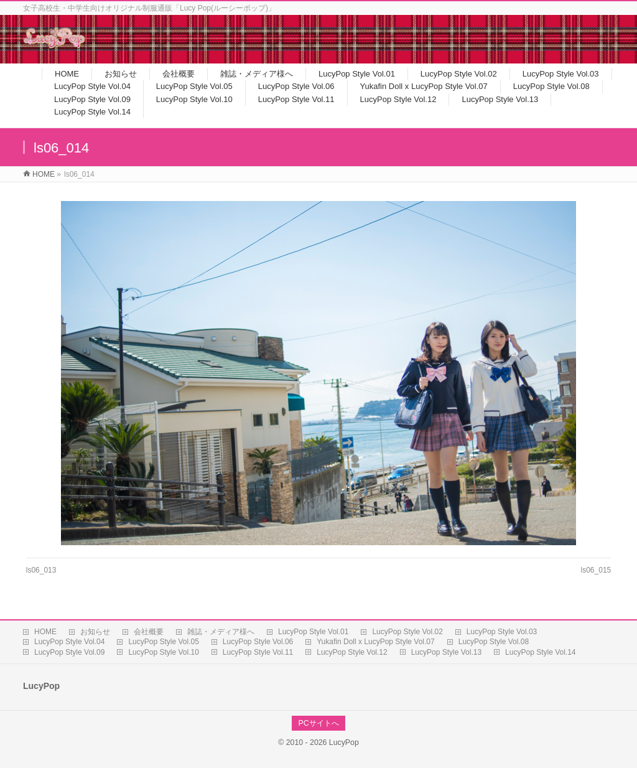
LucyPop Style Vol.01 (313, 631)
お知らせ (95, 631)
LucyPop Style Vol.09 (69, 652)
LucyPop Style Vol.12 (352, 652)
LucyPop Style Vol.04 (69, 641)
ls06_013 (41, 570)
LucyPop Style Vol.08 (493, 641)
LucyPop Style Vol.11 (258, 652)
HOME (45, 631)
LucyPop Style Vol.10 (163, 652)
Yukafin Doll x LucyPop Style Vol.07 (375, 641)
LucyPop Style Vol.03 (502, 631)
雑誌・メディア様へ (220, 631)
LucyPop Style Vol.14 (540, 652)
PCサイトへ (318, 723)
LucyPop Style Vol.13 (446, 652)
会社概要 (149, 631)
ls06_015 (596, 570)
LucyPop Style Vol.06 (258, 641)
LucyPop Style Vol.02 (407, 631)
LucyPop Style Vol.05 (163, 641)
